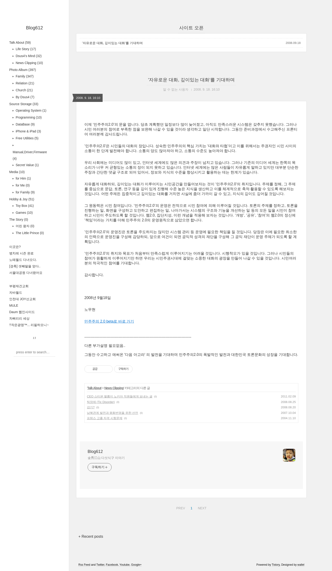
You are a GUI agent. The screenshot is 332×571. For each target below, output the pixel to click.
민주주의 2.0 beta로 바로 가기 (109, 321)
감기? (91, 407)
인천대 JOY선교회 (22, 299)
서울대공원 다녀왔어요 (25, 273)
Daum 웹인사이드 (22, 312)
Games (24, 212)
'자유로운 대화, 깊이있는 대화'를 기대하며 (112, 43)
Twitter (100, 564)
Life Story (25, 49)
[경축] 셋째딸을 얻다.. (24, 266)
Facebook (112, 564)
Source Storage (23, 104)
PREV (180, 507)
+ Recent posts (90, 536)
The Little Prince (29, 233)
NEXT (201, 507)
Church (24, 90)
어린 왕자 (24, 226)
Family (24, 76)
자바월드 (15, 292)
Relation (24, 83)
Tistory (276, 564)
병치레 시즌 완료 (21, 253)
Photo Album (22, 70)
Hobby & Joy (21, 199)
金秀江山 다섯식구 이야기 (106, 458)
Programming (28, 117)
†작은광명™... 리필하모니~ (29, 325)
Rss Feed (84, 564)
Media (17, 172)
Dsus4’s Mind (28, 56)
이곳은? (15, 247)
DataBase (25, 124)
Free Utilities (27, 138)
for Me (22, 185)
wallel (300, 564)
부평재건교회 (19, 286)
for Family (25, 192)
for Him (23, 178)
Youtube (124, 564)
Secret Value (27, 165)
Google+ (136, 564)
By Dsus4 (24, 97)
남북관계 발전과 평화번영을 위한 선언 (112, 413)
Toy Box (24, 206)
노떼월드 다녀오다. (23, 260)
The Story (18, 219)
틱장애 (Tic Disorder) (101, 402)
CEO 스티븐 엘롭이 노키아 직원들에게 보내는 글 (119, 396)
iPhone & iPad (28, 131)
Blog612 (34, 27)
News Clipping (29, 63)
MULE (13, 305)
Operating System (30, 110)
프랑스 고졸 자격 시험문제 (104, 418)
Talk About (20, 42)
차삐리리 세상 (19, 318)
